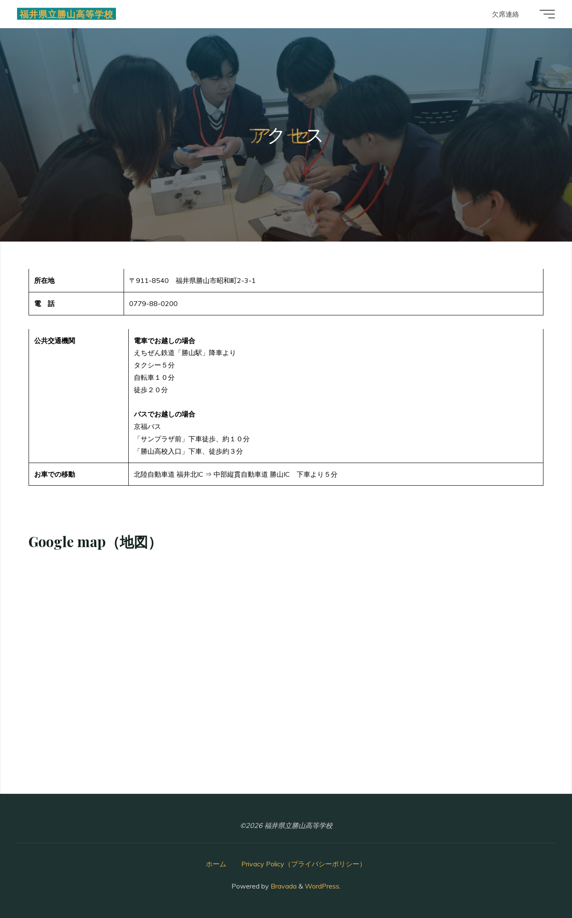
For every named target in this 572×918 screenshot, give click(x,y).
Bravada (283, 886)
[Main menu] (547, 14)
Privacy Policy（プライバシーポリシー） (303, 864)
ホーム (216, 864)
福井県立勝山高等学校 (66, 14)
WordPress (322, 886)
